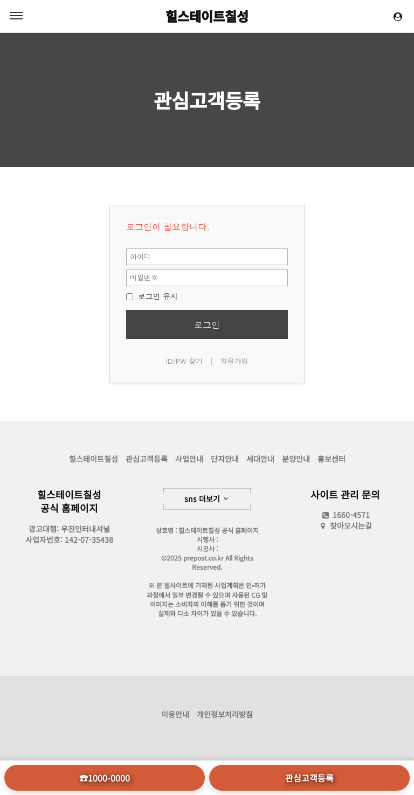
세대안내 (260, 458)
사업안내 (189, 458)
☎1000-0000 (104, 777)
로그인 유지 (152, 296)
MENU (16, 15)
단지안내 (225, 458)
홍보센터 (332, 458)
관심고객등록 (207, 100)
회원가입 (234, 361)
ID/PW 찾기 (184, 361)
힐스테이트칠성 (207, 15)
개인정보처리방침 (225, 714)
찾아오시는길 (351, 525)
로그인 (207, 325)
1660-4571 (345, 514)
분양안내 (296, 458)
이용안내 (175, 714)
